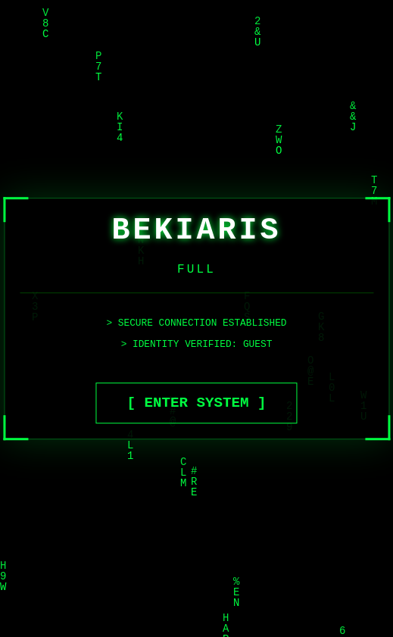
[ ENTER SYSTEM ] (196, 403)
